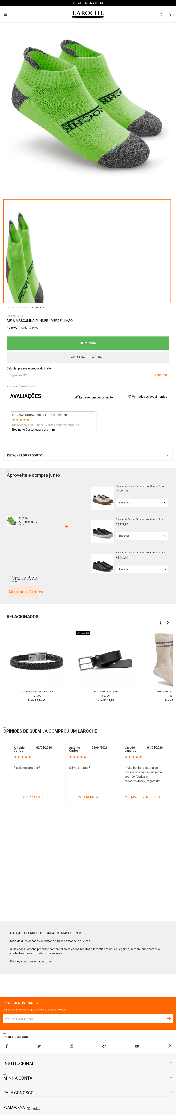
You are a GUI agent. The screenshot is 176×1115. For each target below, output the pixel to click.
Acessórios (37, 307)
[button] (161, 17)
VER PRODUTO (33, 797)
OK (161, 375)
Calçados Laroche (18, 307)
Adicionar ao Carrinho (24, 592)
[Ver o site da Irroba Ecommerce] (33, 1110)
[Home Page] (88, 15)
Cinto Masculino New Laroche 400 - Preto (105, 692)
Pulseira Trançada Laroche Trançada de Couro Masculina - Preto (37, 692)
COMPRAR (88, 343)
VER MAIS (131, 797)
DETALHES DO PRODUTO (24, 455)
